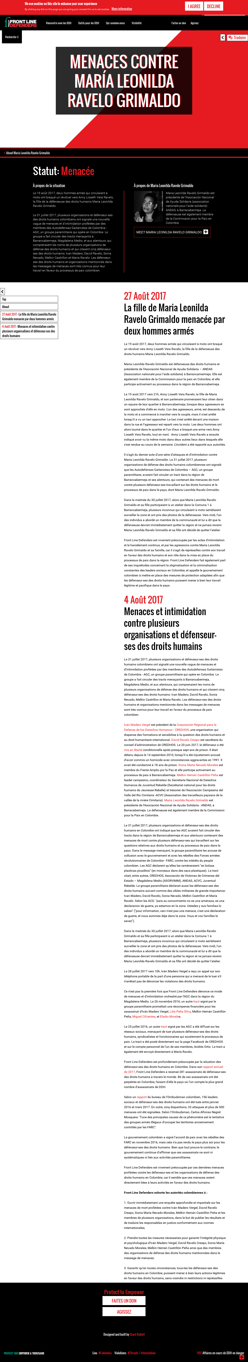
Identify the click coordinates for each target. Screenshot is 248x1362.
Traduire (240, 37)
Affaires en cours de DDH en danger (220, 1353)
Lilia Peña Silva (180, 1011)
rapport (141, 1097)
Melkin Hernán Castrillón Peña (197, 775)
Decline (213, 6)
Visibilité (136, 23)
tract (196, 1001)
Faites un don (178, 23)
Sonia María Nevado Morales (198, 765)
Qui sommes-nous (115, 23)
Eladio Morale (169, 1016)
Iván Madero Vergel (137, 725)
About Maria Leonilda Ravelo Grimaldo (28, 153)
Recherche (12, 36)
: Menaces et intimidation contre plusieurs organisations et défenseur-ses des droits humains (28, 331)
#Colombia (105, 1353)
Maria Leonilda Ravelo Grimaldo (186, 800)
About (5, 306)
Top (4, 299)
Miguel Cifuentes (143, 1016)
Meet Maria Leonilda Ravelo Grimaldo (169, 232)
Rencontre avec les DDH (58, 23)
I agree (194, 6)
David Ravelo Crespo (185, 740)
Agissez (195, 23)
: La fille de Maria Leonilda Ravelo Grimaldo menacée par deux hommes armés (29, 316)
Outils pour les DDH (88, 23)
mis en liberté (133, 750)
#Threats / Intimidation (142, 1353)
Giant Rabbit (137, 1334)
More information (122, 8)
